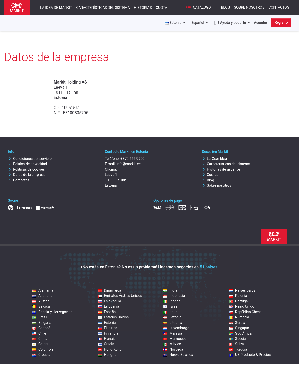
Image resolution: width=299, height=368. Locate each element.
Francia (107, 339)
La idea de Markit (56, 8)
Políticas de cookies (26, 169)
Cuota (161, 8)
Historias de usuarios (221, 169)
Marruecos (174, 339)
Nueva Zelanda (178, 355)
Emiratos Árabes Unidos (120, 296)
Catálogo (198, 7)
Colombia (43, 349)
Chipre (40, 344)
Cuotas (210, 175)
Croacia (41, 355)
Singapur (239, 328)
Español (198, 23)
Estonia (107, 322)
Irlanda (171, 301)
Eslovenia (108, 306)
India (170, 290)
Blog (225, 7)
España (107, 312)
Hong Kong (109, 349)
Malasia (172, 333)
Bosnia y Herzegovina (52, 312)
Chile (39, 333)
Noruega (173, 349)
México (172, 344)
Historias (143, 8)
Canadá (41, 328)
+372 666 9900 (132, 159)
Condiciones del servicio (30, 159)
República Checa (245, 312)
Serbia (237, 322)
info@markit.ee (128, 164)
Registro (281, 22)
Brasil (39, 317)
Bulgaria (41, 322)
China (39, 339)
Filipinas (107, 328)
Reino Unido (241, 306)
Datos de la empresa (27, 175)
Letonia (172, 317)
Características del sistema (103, 8)
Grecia (106, 344)
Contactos (279, 7)
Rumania (239, 317)
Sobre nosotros (249, 7)
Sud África (240, 333)
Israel (170, 306)
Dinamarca (109, 290)
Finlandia (108, 333)
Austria (40, 301)
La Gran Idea (214, 159)
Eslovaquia (109, 301)
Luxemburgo (176, 328)
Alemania (42, 290)
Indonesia (174, 296)
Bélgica (41, 306)
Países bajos (242, 290)
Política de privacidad (27, 164)
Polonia (238, 296)
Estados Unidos (113, 317)
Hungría (107, 355)
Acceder (260, 23)
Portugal (239, 301)
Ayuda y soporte (230, 23)
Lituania (172, 322)
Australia (42, 296)
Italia (170, 312)
